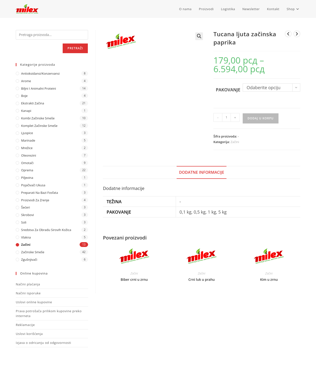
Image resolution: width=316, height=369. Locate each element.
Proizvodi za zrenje (35, 200)
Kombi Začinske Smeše (37, 118)
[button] (199, 36)
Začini (235, 142)
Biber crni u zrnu (134, 279)
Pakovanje (228, 90)
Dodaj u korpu (261, 118)
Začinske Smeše (32, 252)
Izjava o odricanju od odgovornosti (43, 342)
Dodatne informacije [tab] (201, 172)
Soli (23, 222)
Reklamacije (25, 325)
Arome (26, 81)
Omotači (27, 163)
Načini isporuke (28, 293)
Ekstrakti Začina (32, 103)
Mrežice (26, 148)
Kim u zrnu (269, 279)
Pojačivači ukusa (33, 185)
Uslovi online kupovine (34, 302)
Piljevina (27, 177)
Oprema (27, 170)
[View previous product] (288, 33)
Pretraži (75, 48)
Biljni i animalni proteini (38, 88)
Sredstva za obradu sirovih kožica (46, 230)
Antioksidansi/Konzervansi (40, 73)
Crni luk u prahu (201, 279)
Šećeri (25, 207)
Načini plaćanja (28, 284)
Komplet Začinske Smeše (39, 125)
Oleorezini (28, 155)
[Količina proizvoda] (226, 117)
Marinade (28, 140)
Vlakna (26, 237)
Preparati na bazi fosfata (39, 192)
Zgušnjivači (29, 259)
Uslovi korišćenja (29, 334)
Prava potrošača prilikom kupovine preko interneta (49, 313)
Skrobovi (27, 215)
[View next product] (296, 33)
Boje (24, 96)
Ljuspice (27, 133)
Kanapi (26, 111)
